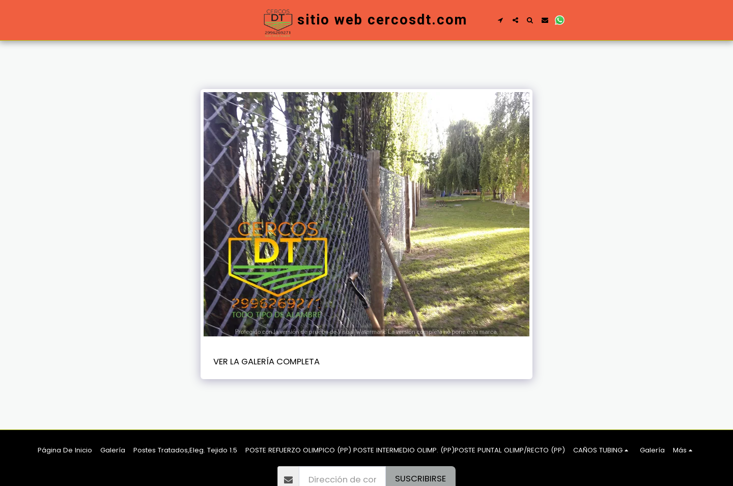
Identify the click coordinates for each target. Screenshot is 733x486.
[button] (501, 20)
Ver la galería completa (266, 361)
